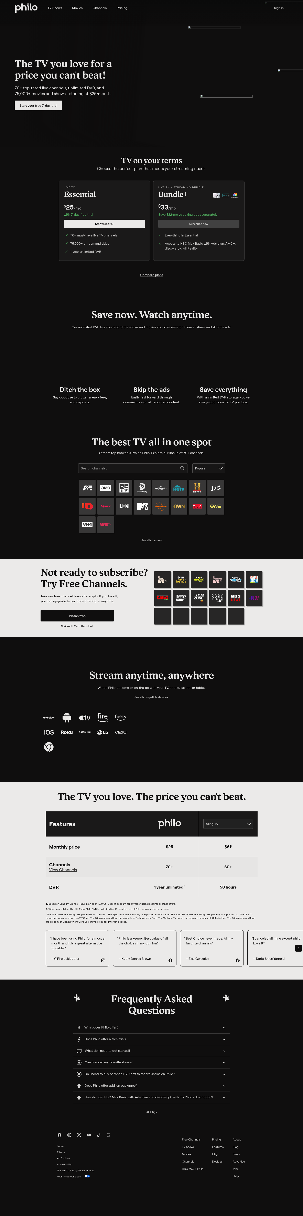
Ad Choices (63, 1192)
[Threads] (108, 1169)
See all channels (151, 540)
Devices (217, 1195)
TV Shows (188, 1181)
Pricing (216, 1173)
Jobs (236, 1203)
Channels (188, 1195)
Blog (236, 1181)
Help (236, 1210)
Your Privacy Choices (73, 1210)
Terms (60, 1180)
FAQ (215, 1188)
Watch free (77, 616)
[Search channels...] (129, 468)
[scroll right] (298, 982)
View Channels (63, 903)
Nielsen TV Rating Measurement (75, 1204)
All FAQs (151, 1146)
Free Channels (191, 1173)
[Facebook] (59, 1169)
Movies (186, 1188)
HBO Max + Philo (192, 1203)
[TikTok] (98, 1169)
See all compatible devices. (151, 697)
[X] (79, 1169)
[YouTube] (88, 1169)
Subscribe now (198, 223)
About (237, 1173)
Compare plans (151, 275)
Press (236, 1188)
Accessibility (64, 1198)
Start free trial (104, 223)
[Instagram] (69, 1169)
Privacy (61, 1186)
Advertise (239, 1195)
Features (218, 1181)
